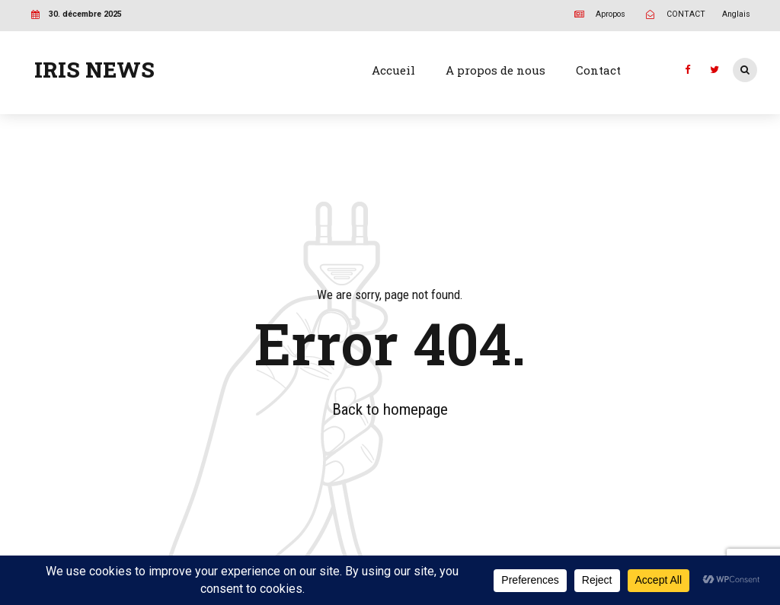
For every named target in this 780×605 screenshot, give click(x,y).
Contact (598, 70)
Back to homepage (390, 409)
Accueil (393, 70)
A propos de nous (495, 70)
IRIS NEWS (94, 70)
